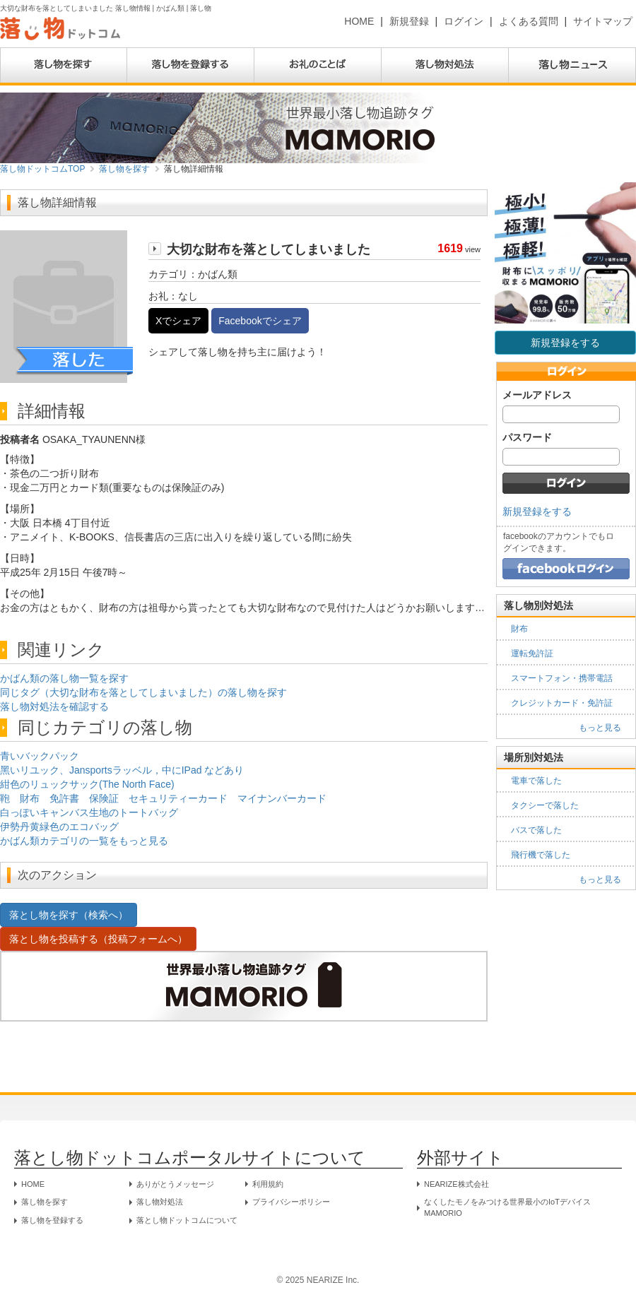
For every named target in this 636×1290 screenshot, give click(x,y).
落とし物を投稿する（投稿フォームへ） (98, 939)
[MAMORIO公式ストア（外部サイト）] (244, 127)
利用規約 (267, 1184)
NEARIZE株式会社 (456, 1184)
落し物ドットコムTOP (42, 169)
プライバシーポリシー (291, 1201)
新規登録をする (565, 342)
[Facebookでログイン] (566, 568)
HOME (359, 21)
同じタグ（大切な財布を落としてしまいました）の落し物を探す (143, 692)
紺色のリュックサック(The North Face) (87, 784)
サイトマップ (602, 21)
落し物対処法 (159, 1201)
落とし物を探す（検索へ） (68, 915)
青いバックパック (39, 756)
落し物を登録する (52, 1220)
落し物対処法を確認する (54, 706)
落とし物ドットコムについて (186, 1220)
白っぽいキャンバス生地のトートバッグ (89, 812)
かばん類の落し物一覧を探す (64, 678)
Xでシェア (178, 320)
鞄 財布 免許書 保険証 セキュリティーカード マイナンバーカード (163, 798)
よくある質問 (528, 21)
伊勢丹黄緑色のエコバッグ (59, 826)
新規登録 (409, 21)
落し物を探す (124, 169)
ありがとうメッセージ (175, 1184)
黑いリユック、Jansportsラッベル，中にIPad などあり (122, 770)
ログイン (463, 21)
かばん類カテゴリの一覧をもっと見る (84, 840)
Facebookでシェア (259, 320)
